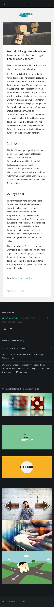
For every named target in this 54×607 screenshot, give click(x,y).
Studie (14, 65)
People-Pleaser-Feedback (13, 348)
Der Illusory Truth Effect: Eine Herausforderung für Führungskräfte (23, 356)
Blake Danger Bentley (22, 278)
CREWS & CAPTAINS (10, 318)
